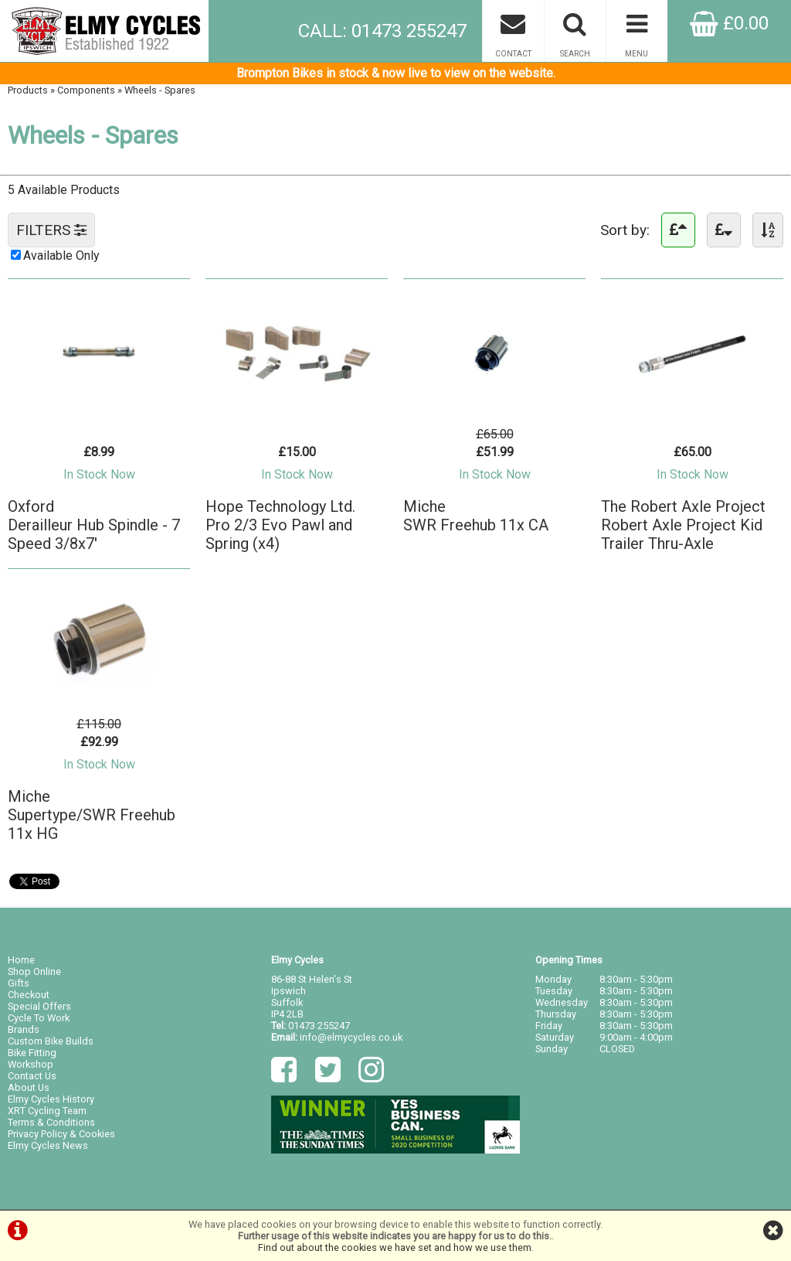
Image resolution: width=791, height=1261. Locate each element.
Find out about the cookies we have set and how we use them (394, 1247)
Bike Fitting (32, 1052)
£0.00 (729, 23)
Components (86, 90)
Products (28, 90)
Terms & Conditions (51, 1122)
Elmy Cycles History (51, 1099)
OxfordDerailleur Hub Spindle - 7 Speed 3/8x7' (94, 525)
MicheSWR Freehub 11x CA (475, 515)
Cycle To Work (39, 1018)
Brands (23, 1029)
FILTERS (51, 230)
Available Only (61, 255)
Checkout (28, 994)
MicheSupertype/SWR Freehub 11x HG (91, 815)
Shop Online (34, 971)
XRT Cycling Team (47, 1110)
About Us (28, 1087)
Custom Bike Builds (50, 1041)
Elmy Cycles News (48, 1145)
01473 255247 (319, 1025)
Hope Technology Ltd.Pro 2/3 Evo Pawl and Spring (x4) (280, 525)
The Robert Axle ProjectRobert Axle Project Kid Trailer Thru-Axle (683, 525)
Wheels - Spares (159, 90)
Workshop (30, 1064)
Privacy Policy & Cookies (61, 1134)
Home (21, 960)
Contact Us (32, 1076)
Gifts (18, 983)
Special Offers (39, 1006)
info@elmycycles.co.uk (351, 1037)
